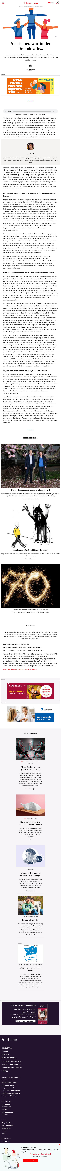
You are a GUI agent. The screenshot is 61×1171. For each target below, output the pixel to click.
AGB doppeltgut (7, 1112)
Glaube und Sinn (8, 1080)
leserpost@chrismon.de (25, 637)
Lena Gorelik (32, 69)
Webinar (5, 1055)
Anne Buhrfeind (26, 499)
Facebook (24, 639)
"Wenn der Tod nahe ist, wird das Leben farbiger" (30, 874)
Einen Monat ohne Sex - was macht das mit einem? (30, 823)
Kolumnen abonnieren (11, 1061)
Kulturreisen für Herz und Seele (30, 969)
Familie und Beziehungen (11, 1077)
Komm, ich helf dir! (30, 920)
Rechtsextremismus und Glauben (32, 762)
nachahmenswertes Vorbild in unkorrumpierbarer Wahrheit (22, 647)
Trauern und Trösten (9, 1096)
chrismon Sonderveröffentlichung (30, 965)
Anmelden (57, 2)
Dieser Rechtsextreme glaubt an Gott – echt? (30, 768)
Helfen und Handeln (9, 1083)
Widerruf (5, 1115)
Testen (51, 2)
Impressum (6, 1104)
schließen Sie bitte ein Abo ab (40, 634)
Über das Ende (30, 869)
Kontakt (4, 1109)
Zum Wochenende (9, 1058)
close (59, 1144)
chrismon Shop (7, 1126)
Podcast (5, 1051)
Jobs (3, 1134)
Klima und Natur (8, 1085)
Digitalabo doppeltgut (11, 1065)
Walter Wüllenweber (30, 559)
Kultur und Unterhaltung (11, 1091)
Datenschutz (6, 1107)
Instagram (53, 637)
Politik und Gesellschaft (11, 1093)
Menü (3, 3)
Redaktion (5, 1142)
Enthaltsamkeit (32, 818)
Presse (4, 1131)
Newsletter (7, 1048)
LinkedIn (34, 639)
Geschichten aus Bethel (30, 916)
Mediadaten (6, 1128)
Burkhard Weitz (34, 499)
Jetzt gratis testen (30, 1160)
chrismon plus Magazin (12, 1068)
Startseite (20, 6)
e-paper (5, 1071)
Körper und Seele (8, 1088)
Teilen (30, 101)
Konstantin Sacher (28, 789)
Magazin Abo (6, 1123)
